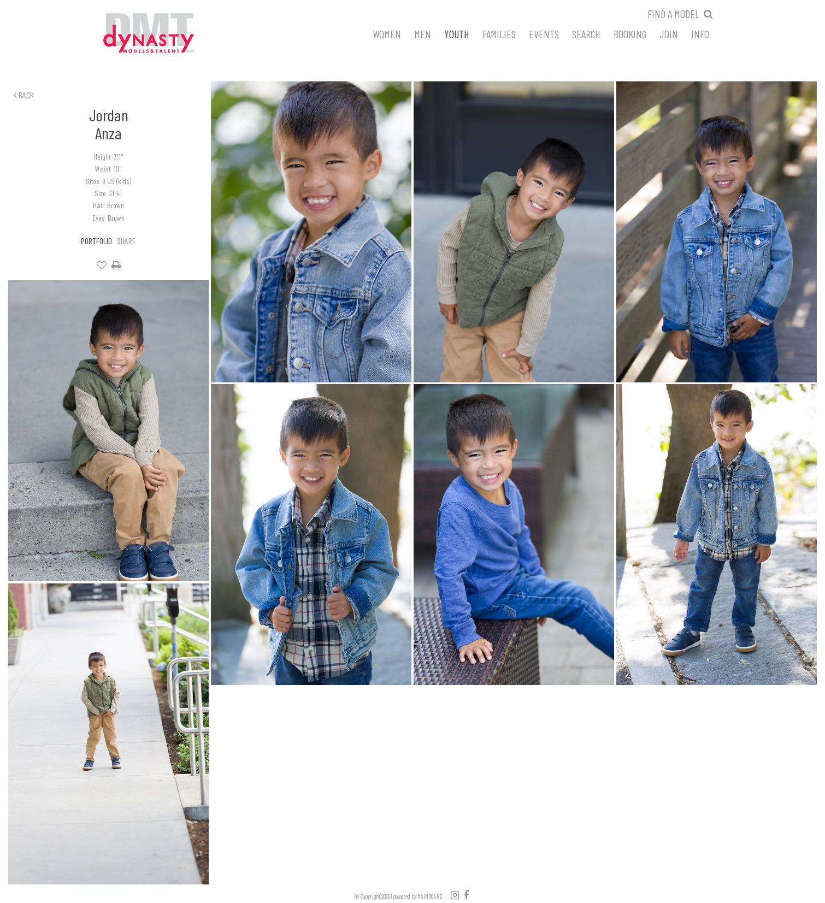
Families (499, 33)
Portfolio (96, 240)
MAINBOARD (430, 896)
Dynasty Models (169, 34)
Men (422, 33)
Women (387, 33)
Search (586, 33)
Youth (456, 33)
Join (668, 33)
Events (544, 33)
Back (24, 95)
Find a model (673, 13)
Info (700, 33)
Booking (630, 33)
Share (126, 240)
